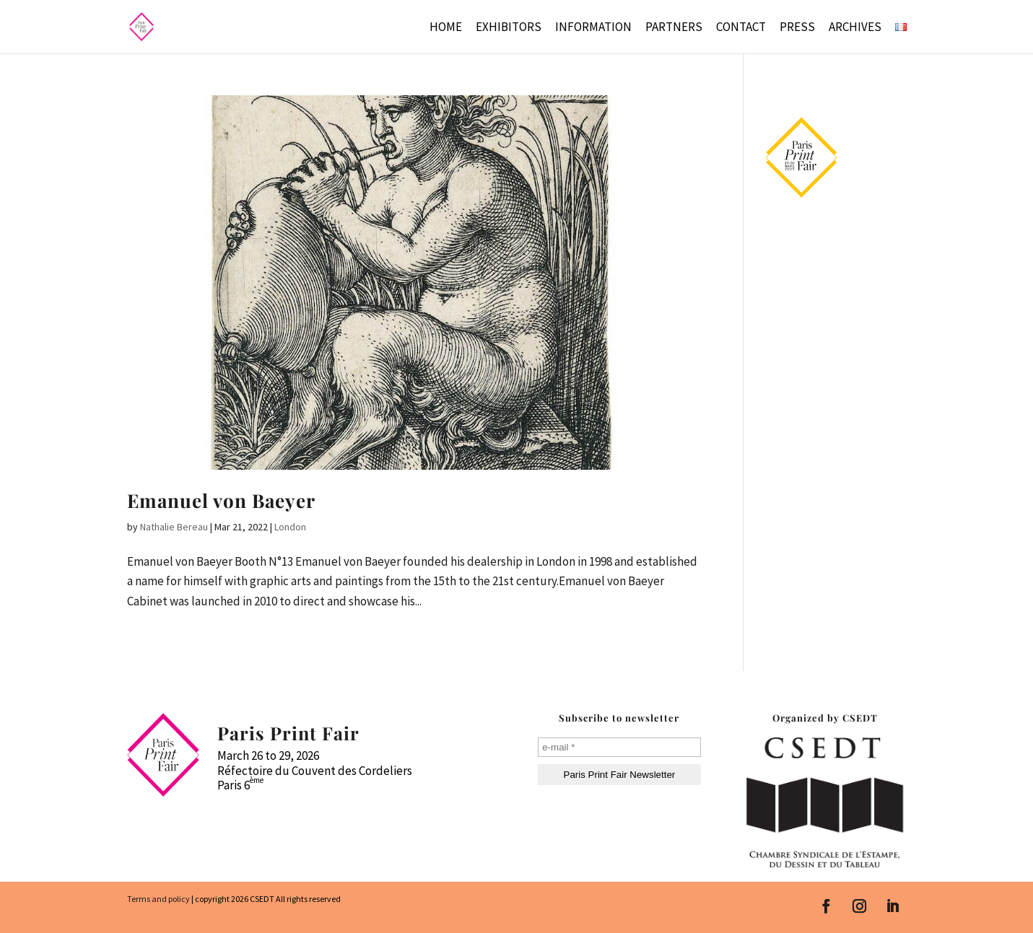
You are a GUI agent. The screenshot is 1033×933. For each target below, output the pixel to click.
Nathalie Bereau (174, 526)
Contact (741, 28)
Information (593, 28)
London (290, 526)
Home (446, 28)
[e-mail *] (619, 747)
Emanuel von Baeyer (221, 500)
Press (797, 28)
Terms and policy (158, 898)
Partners (673, 28)
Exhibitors (508, 28)
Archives (855, 28)
